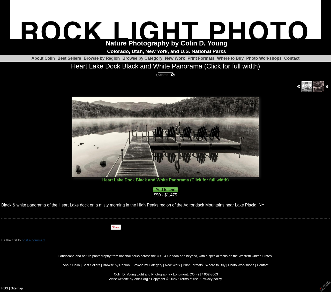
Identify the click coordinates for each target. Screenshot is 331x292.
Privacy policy (212, 279)
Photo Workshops (264, 58)
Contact (292, 58)
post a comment (33, 240)
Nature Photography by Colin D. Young (167, 43)
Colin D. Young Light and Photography (142, 274)
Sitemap (17, 288)
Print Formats (200, 58)
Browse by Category (142, 58)
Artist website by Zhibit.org (128, 279)
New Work (175, 58)
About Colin (43, 58)
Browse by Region (102, 58)
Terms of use (189, 279)
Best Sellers (69, 58)
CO (192, 274)
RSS (4, 288)
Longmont (180, 274)
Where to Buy (230, 58)
